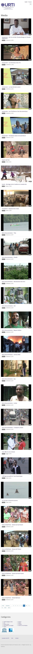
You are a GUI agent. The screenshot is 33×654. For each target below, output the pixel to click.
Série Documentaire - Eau (9, 379)
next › (5, 607)
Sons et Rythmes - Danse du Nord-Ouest (13, 573)
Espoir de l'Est (6, 160)
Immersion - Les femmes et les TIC (11, 62)
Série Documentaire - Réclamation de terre (13, 281)
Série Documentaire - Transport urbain (12, 427)
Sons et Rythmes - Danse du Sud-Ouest (12, 524)
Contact (16, 638)
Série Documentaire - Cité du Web (11, 354)
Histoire (19, 621)
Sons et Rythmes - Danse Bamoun (11, 597)
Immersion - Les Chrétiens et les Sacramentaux (14, 111)
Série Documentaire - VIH (8, 306)
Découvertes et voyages (8, 625)
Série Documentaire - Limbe (9, 403)
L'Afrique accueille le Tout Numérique (12, 476)
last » (9, 607)
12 (2, 607)
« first (3, 605)
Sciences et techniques (22, 625)
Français (30, 1)
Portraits (20, 624)
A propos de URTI (5, 638)
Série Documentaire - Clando (9, 257)
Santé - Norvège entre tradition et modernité (14, 184)
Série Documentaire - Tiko (9, 233)
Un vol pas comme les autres (10, 500)
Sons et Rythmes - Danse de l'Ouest (11, 549)
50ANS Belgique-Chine (8, 621)
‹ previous (8, 605)
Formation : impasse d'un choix (10, 208)
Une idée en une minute (8, 452)
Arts (4, 623)
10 (26, 605)
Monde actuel (6, 624)
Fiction (4, 626)
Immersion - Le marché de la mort (11, 87)
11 (28, 605)
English (26, 1)
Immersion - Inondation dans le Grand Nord (14, 135)
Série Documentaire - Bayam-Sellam (11, 330)
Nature (19, 623)
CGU (12, 638)
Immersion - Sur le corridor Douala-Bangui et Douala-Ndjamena (16, 37)
